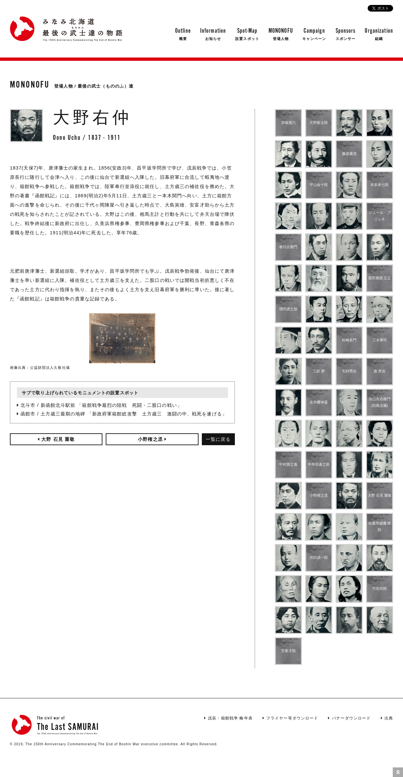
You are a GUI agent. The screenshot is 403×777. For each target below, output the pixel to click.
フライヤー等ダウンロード (290, 718)
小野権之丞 (152, 439)
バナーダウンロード (349, 718)
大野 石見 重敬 (56, 439)
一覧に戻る (218, 439)
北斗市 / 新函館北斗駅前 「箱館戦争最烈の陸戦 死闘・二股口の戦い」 (99, 405)
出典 (387, 718)
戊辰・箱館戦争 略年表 (228, 718)
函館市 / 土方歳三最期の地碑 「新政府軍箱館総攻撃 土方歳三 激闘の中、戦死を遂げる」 (122, 413)
